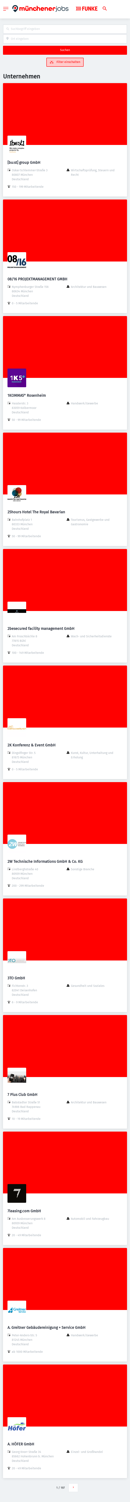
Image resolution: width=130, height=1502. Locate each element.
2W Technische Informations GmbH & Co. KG (45, 861)
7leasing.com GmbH (24, 1211)
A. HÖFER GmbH (20, 1444)
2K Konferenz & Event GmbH (31, 745)
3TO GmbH (16, 978)
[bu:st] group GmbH (23, 162)
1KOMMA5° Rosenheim (26, 395)
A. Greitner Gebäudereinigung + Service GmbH (46, 1327)
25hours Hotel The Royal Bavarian (36, 512)
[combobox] (65, 29)
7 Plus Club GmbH (22, 1094)
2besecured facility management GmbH (40, 628)
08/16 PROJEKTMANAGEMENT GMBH (37, 279)
